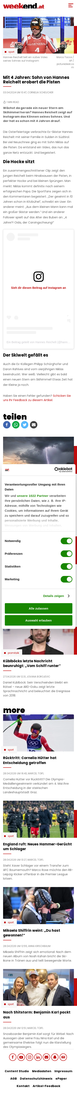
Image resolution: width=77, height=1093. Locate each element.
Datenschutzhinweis (36, 1079)
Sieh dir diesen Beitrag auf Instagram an (38, 287)
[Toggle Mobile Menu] (71, 5)
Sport (11, 52)
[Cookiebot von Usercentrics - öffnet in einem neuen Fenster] (54, 470)
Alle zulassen (38, 608)
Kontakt (23, 1086)
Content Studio (17, 1071)
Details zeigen (53, 596)
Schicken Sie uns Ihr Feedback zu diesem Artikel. (37, 398)
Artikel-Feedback (46, 1086)
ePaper (61, 1079)
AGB (13, 1079)
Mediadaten (41, 1071)
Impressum (63, 1071)
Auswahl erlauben (38, 620)
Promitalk (13, 653)
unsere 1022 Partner (32, 495)
